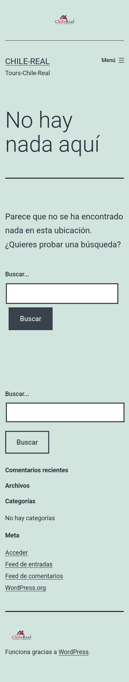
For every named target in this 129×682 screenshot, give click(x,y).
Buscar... (17, 274)
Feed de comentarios (34, 576)
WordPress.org (25, 587)
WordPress (73, 651)
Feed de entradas (29, 564)
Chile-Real (27, 61)
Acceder (16, 552)
